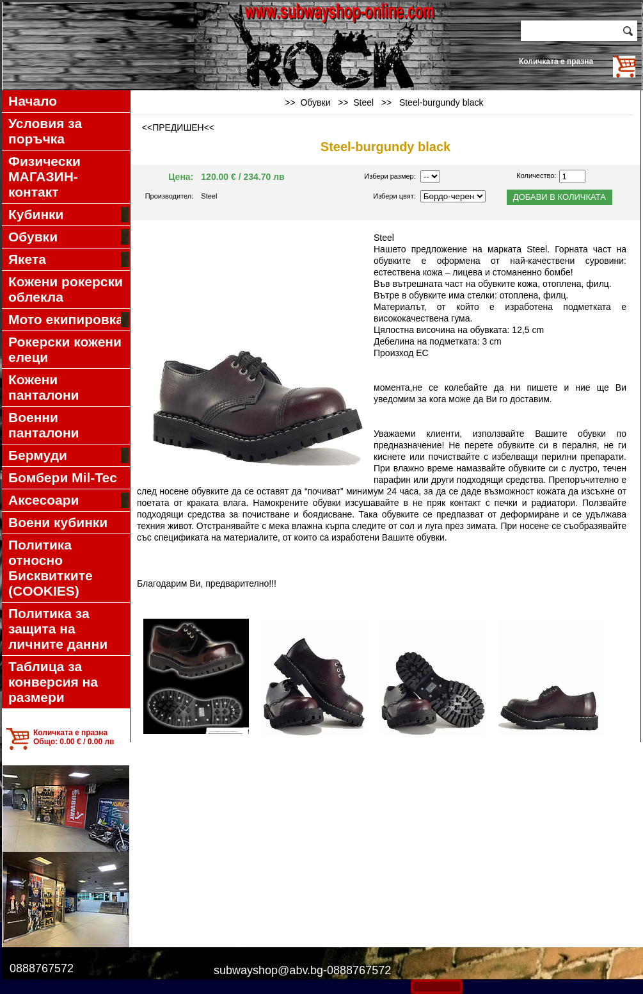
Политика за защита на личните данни (57, 628)
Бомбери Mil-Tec (62, 477)
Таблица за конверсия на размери (53, 682)
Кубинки (68, 214)
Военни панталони (43, 425)
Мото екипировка (68, 319)
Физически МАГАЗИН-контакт (44, 176)
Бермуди (68, 455)
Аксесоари (68, 500)
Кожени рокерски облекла (65, 289)
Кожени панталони (43, 387)
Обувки (68, 237)
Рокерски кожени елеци (65, 349)
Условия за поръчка (45, 131)
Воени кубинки (57, 522)
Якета (68, 259)
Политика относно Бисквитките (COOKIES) (50, 567)
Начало (32, 101)
